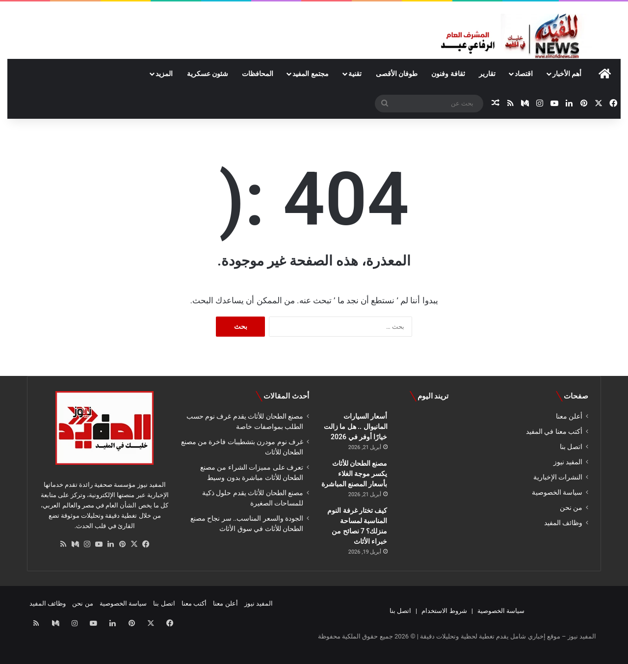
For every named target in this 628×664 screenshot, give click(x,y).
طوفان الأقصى (397, 74)
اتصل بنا (571, 447)
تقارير (487, 74)
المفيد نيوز (567, 462)
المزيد (164, 74)
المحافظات (257, 74)
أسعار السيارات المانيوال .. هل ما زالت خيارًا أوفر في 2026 (356, 426)
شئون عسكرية (207, 74)
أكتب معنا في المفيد (554, 431)
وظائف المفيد (563, 523)
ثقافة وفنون (448, 74)
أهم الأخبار (566, 74)
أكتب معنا (194, 603)
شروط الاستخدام (444, 610)
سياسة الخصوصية (557, 492)
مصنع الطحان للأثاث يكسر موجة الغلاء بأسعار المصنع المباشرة (354, 473)
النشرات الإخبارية (557, 477)
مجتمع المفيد (310, 74)
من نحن (571, 507)
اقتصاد (524, 74)
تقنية (355, 74)
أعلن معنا (569, 416)
